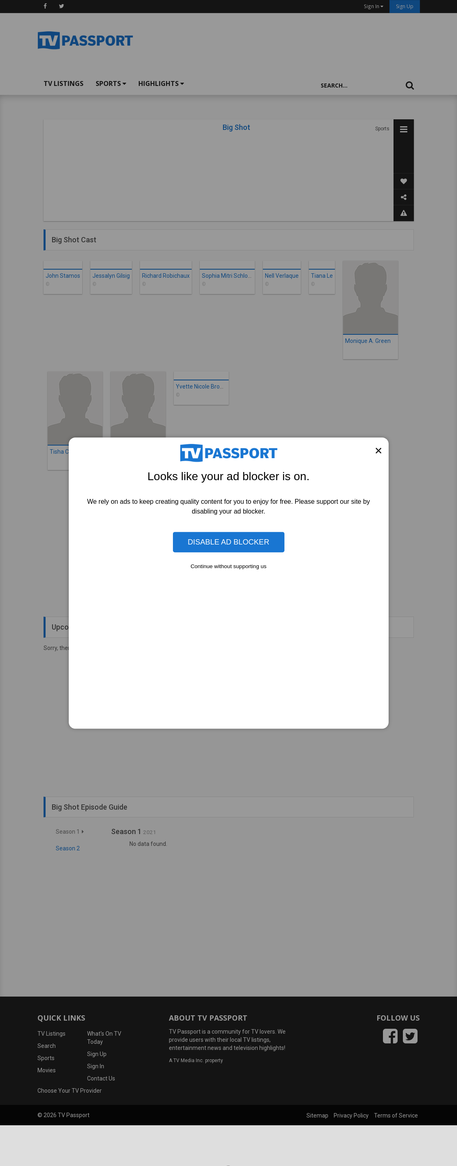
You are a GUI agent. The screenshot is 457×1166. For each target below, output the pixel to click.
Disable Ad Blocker (228, 542)
